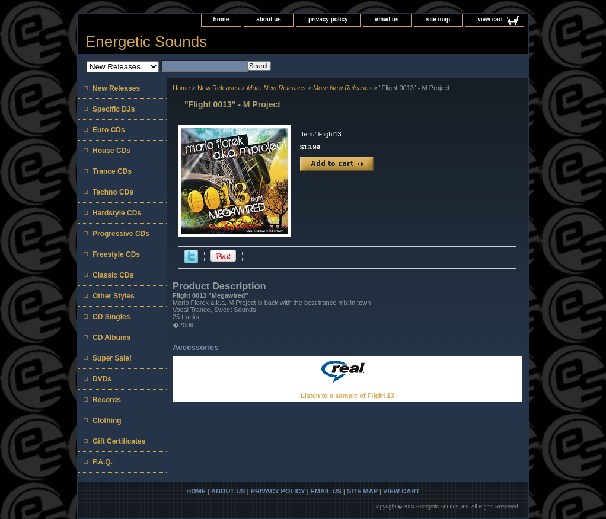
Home (181, 87)
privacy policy (328, 19)
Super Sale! (112, 358)
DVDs (102, 379)
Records (107, 400)
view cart (490, 19)
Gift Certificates (119, 441)
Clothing (107, 420)
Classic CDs (113, 275)
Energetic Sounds (146, 41)
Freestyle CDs (116, 254)
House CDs (111, 151)
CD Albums (111, 337)
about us (268, 19)
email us (387, 19)
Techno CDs (113, 192)
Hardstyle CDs (117, 213)
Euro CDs (109, 130)
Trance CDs (112, 171)
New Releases (218, 87)
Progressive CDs (121, 234)
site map (438, 19)
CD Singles (111, 317)
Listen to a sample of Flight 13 (347, 395)
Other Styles (114, 296)
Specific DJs (114, 109)
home (221, 19)
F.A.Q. (103, 462)
